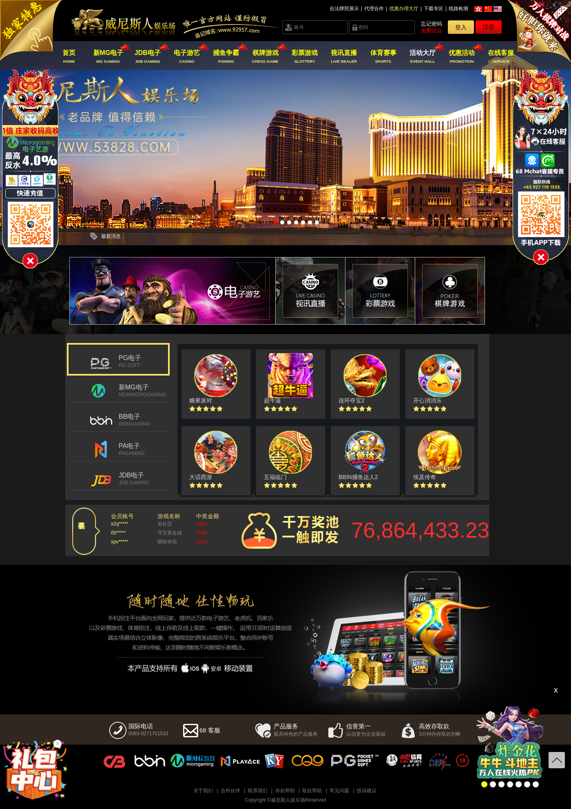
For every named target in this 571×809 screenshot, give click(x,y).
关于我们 (203, 791)
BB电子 (144, 420)
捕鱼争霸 (226, 56)
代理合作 (374, 8)
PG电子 (144, 361)
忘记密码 (431, 24)
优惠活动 (462, 56)
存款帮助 (285, 791)
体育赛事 (383, 56)
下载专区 (433, 8)
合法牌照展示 (344, 8)
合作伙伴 (230, 791)
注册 (488, 27)
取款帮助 (312, 791)
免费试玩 (431, 31)
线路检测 (458, 8)
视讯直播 (344, 56)
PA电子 (144, 449)
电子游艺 (187, 56)
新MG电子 (108, 56)
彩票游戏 (304, 56)
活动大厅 (422, 56)
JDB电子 (147, 56)
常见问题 (339, 791)
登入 (461, 27)
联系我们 (258, 791)
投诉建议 (366, 791)
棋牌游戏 (265, 56)
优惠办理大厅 (403, 8)
